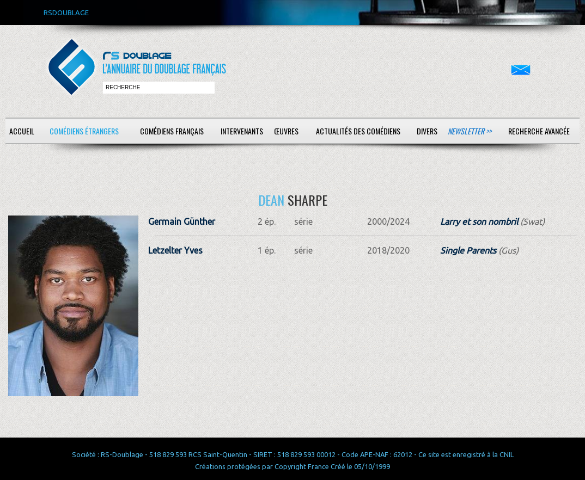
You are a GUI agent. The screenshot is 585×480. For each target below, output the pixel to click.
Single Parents (468, 250)
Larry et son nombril (479, 221)
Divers (427, 131)
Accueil (21, 131)
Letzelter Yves (175, 250)
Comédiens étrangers (84, 131)
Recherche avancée (539, 131)
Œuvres (286, 131)
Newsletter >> (469, 131)
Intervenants (242, 131)
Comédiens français (172, 131)
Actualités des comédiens (358, 131)
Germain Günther (181, 221)
